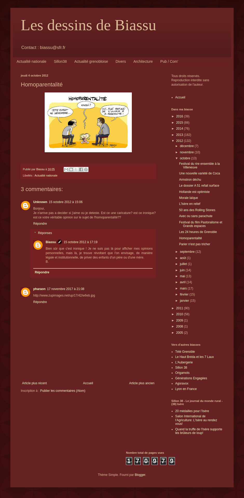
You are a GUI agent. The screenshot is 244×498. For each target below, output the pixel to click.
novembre (187, 152)
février (184, 294)
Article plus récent (34, 383)
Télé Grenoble (185, 352)
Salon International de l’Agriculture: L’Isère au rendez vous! (196, 420)
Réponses (45, 233)
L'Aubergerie (184, 362)
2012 (180, 141)
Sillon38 (60, 61)
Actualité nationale (31, 61)
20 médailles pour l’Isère (192, 411)
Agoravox (181, 383)
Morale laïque (188, 198)
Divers (121, 61)
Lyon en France (186, 389)
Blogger (140, 475)
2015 (180, 122)
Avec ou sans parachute (196, 216)
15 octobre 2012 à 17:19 (80, 242)
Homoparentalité (190, 238)
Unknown (40, 202)
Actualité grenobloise (91, 61)
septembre (187, 252)
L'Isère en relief (189, 204)
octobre (185, 158)
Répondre (40, 223)
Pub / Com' (169, 61)
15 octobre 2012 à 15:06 (66, 202)
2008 (180, 326)
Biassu (51, 242)
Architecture (143, 61)
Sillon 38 (181, 367)
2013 (180, 135)
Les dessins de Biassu (88, 25)
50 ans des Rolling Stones (197, 210)
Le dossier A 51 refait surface (199, 185)
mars (184, 288)
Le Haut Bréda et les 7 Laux (194, 357)
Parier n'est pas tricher (194, 244)
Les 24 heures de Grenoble (198, 232)
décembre (187, 146)
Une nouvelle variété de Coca (199, 173)
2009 (180, 320)
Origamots (182, 373)
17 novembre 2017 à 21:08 (65, 289)
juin (183, 270)
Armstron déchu (190, 179)
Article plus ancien (141, 383)
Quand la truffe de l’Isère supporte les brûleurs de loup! (198, 431)
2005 (180, 333)
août (183, 258)
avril (183, 282)
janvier (185, 300)
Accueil (88, 383)
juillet (184, 264)
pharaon (39, 289)
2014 (180, 128)
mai (183, 276)
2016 (180, 116)
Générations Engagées (191, 378)
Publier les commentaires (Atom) (62, 391)
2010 (180, 314)
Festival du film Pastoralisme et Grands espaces (200, 224)
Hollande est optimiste (194, 192)
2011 (180, 308)
